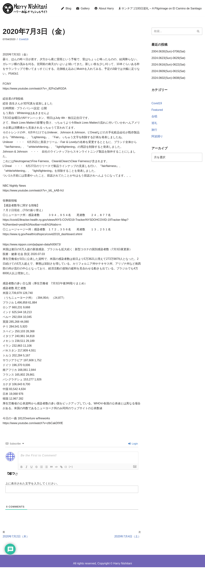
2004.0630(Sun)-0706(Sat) (168, 51)
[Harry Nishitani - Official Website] (25, 8)
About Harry (104, 8)
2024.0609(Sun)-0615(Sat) (168, 71)
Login (133, 445)
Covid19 (23, 39)
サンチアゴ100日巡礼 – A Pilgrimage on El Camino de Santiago (160, 8)
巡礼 (154, 123)
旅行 (154, 129)
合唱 (154, 116)
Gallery (82, 8)
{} (66, 468)
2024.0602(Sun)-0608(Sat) (168, 77)
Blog (66, 8)
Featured (157, 110)
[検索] (172, 31)
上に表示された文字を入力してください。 (32, 485)
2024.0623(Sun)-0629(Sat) (168, 58)
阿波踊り (157, 136)
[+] (71, 468)
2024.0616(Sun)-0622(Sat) (168, 64)
